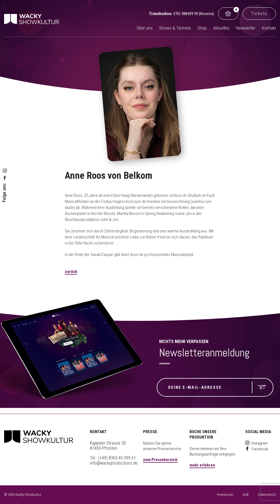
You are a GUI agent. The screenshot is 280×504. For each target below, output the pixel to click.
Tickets (259, 13)
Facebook (256, 449)
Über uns (145, 28)
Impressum (225, 495)
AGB (246, 495)
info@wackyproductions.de (114, 463)
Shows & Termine (175, 28)
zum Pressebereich (160, 459)
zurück (71, 271)
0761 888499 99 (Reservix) (193, 13)
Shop (202, 28)
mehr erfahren (202, 465)
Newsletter (245, 28)
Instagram (256, 443)
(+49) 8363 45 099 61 (117, 457)
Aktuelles (221, 28)
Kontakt (269, 28)
